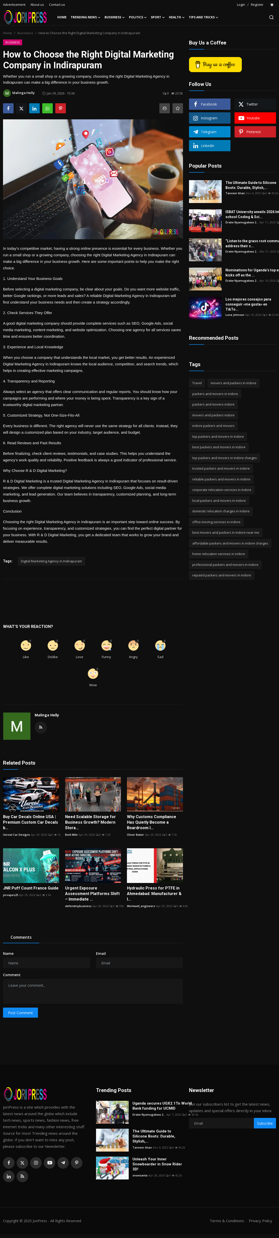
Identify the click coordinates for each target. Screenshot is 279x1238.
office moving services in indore (216, 522)
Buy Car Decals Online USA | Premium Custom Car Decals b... (30, 822)
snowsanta (140, 1175)
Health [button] (177, 17)
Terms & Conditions (226, 1220)
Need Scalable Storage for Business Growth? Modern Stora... (90, 822)
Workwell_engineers (141, 906)
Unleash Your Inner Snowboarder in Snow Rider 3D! (157, 1164)
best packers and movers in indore (219, 447)
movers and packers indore (213, 415)
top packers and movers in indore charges (224, 458)
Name (8, 953)
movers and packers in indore (233, 383)
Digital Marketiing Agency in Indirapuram (51, 561)
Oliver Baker (135, 834)
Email (101, 953)
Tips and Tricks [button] (203, 17)
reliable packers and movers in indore (221, 479)
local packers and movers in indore (219, 500)
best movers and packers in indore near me (225, 532)
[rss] (22, 1176)
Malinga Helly (47, 715)
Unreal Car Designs (16, 834)
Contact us (57, 4)
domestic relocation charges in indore (221, 511)
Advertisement (14, 4)
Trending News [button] (86, 17)
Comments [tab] (21, 937)
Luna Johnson (234, 315)
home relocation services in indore (218, 554)
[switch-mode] (272, 5)
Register (257, 4)
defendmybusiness (78, 906)
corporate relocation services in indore (221, 489)
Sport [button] (158, 17)
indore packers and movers (213, 425)
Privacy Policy (260, 1220)
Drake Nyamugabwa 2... (241, 222)
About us (37, 4)
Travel (197, 383)
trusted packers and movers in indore (221, 468)
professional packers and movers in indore (225, 564)
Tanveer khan (235, 193)
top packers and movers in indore (218, 436)
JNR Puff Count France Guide (31, 888)
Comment (12, 974)
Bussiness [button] (115, 17)
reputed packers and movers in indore (221, 575)
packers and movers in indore (215, 393)
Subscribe (265, 1123)
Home (62, 17)
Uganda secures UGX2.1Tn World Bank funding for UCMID (162, 1106)
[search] (271, 17)
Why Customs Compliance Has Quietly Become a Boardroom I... (151, 822)
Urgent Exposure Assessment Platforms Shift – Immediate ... (92, 894)
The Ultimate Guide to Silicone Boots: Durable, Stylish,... (250, 185)
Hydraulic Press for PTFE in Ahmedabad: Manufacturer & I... (154, 894)
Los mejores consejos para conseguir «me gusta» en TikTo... (248, 304)
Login (241, 4)
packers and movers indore (213, 404)
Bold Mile (71, 834)
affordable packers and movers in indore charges (230, 543)
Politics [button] (138, 17)
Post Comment (20, 1012)
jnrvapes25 (10, 895)
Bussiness (25, 33)
